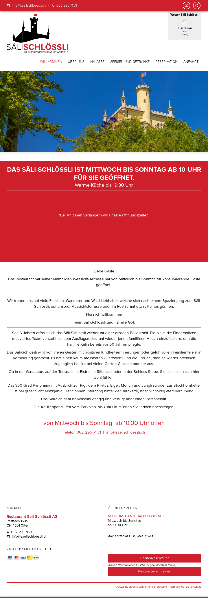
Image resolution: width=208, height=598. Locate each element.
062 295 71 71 (66, 5)
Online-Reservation (154, 558)
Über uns (76, 62)
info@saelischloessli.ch (29, 5)
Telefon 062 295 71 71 (82, 432)
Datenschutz (193, 586)
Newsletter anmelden (154, 571)
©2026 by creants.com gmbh (133, 586)
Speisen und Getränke (130, 62)
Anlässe (97, 62)
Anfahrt (191, 62)
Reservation (166, 62)
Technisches (176, 586)
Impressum (160, 586)
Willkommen (51, 62)
